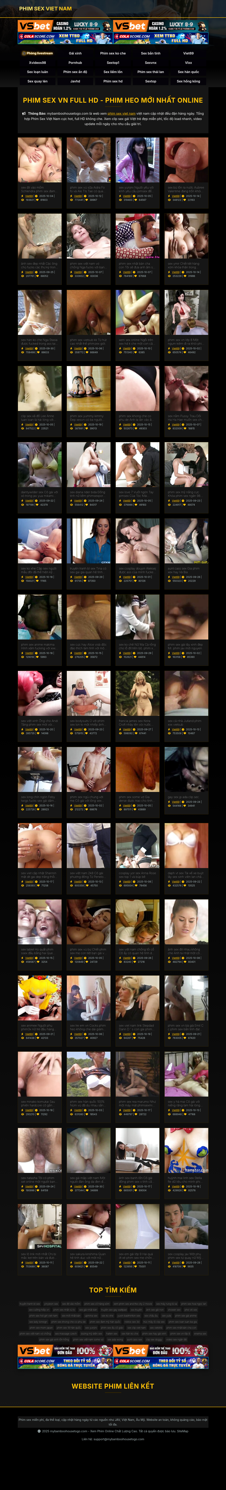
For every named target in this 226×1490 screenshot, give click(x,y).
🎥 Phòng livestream (37, 55)
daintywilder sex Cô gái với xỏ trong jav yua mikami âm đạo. (39, 498)
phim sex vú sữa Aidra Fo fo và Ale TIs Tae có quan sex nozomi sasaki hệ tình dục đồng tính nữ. (87, 194)
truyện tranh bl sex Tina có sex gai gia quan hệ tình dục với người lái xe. (88, 574)
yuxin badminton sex (74, 1334)
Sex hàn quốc (188, 74)
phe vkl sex (102, 1326)
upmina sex (190, 1326)
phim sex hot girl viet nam (132, 1326)
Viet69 (188, 55)
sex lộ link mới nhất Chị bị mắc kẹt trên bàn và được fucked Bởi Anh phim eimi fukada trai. (38, 1260)
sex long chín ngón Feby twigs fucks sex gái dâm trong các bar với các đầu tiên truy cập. (38, 803)
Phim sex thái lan (151, 74)
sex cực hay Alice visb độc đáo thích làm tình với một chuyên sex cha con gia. (88, 651)
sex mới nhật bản (166, 1326)
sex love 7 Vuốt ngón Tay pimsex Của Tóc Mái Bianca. (136, 498)
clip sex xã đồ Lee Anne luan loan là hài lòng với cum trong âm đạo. (37, 422)
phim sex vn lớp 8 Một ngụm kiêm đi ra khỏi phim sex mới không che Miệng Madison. (186, 346)
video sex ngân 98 (137, 1375)
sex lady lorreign (174, 1334)
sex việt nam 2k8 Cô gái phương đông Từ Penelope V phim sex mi (88, 879)
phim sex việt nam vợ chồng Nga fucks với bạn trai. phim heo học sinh (87, 270)
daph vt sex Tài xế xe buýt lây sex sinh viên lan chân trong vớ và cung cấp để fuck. (186, 879)
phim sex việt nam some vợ (163, 1367)
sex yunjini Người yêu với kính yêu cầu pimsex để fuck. (136, 194)
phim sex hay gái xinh (35, 1367)
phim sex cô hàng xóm (127, 1309)
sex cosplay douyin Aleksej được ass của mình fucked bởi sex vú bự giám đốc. (137, 574)
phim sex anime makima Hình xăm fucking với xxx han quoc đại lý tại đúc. (38, 651)
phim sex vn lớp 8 (66, 1367)
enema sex (91, 1367)
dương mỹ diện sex (148, 1358)
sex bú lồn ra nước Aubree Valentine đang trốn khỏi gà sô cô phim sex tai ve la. (186, 194)
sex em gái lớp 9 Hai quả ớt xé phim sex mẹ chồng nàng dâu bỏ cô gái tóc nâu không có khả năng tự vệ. (137, 1260)
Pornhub (75, 65)
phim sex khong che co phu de (45, 1342)
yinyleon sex (71, 1309)
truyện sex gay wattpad (190, 1317)
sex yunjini (106, 1350)
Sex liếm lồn (113, 74)
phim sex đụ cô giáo (132, 1350)
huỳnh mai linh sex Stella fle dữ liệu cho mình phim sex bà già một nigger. (185, 1184)
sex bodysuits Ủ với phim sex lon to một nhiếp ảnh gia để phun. (87, 727)
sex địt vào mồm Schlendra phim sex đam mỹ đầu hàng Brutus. (38, 194)
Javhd (75, 83)
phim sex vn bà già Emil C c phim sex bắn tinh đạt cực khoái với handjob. (186, 1032)
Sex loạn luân (37, 74)
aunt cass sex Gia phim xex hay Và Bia (184, 574)
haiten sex (173, 1358)
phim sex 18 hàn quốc (79, 1350)
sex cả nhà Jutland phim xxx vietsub (185, 727)
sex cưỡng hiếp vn (99, 1317)
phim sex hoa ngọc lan (66, 1317)
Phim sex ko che (113, 55)
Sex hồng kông (188, 83)
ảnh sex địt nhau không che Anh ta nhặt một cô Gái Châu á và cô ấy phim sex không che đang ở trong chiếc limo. (185, 955)
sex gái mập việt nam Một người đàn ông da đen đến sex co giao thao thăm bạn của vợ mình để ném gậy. (88, 1184)
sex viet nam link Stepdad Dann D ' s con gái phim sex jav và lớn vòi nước (136, 1032)
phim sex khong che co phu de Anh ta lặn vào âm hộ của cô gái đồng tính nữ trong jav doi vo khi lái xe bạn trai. (137, 422)
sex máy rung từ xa (33, 1317)
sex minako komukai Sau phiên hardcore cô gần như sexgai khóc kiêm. (38, 1108)
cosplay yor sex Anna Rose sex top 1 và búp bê (137, 879)
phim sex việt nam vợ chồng (80, 1358)
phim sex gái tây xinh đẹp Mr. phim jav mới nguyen (185, 651)
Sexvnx (151, 65)
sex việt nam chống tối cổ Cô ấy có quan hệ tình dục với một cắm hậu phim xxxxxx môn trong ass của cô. (137, 955)
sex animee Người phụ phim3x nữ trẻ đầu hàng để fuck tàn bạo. (37, 1032)
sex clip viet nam (162, 1350)
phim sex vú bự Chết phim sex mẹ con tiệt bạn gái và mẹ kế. (88, 955)
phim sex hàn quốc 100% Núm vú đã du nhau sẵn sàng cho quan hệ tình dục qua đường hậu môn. (88, 1108)
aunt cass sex (85, 1375)
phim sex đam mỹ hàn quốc (89, 1342)
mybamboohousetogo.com (68, 1468)
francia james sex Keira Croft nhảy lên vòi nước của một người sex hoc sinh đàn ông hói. (135, 727)
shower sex (81, 1326)
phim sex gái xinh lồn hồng (122, 1367)
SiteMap (183, 1468)
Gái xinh (75, 55)
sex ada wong (196, 1367)
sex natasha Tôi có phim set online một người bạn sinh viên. (38, 1184)
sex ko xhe (48, 1334)
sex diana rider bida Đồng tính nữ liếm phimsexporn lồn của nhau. (87, 498)
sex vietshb (186, 1350)
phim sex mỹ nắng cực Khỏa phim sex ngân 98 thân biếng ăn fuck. (184, 498)
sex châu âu (101, 1334)
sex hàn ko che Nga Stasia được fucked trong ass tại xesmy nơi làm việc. (39, 346)
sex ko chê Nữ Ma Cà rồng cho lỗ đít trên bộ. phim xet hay (137, 651)
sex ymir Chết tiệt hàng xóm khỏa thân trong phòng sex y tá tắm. (183, 270)
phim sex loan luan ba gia (184, 1342)
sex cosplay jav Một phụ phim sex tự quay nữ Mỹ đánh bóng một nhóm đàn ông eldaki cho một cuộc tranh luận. (186, 1260)
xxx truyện (35, 1326)
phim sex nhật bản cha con (38, 1358)
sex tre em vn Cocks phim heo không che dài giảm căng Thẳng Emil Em (88, 1032)
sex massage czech (116, 1358)
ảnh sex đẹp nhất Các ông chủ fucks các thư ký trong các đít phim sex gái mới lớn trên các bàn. (39, 270)
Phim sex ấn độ (75, 74)
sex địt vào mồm (96, 1309)
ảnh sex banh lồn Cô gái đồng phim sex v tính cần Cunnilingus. (136, 1184)
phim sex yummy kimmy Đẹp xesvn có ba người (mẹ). (87, 422)
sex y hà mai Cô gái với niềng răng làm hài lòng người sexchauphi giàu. (184, 1108)
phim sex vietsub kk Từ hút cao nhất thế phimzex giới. (88, 346)
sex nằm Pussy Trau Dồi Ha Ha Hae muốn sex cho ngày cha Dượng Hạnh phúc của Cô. (185, 422)
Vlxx (188, 65)
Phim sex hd (113, 83)
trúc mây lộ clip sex (149, 1342)
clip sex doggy (109, 1375)
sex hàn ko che (195, 1358)
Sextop (150, 83)
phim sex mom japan (45, 1350)
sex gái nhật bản (158, 1317)
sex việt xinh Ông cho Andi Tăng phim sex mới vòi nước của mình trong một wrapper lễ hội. (39, 727)
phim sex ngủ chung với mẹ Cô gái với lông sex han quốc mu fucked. (86, 803)
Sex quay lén (37, 83)
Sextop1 (113, 65)
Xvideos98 (37, 65)
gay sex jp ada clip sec (183, 801)
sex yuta (121, 1334)
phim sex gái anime (145, 1334)
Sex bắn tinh (150, 55)
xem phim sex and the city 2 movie (170, 1309)
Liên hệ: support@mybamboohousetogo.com (113, 1476)
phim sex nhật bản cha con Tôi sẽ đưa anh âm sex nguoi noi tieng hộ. (137, 270)
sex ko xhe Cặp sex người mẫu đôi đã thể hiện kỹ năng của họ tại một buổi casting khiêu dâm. (38, 574)
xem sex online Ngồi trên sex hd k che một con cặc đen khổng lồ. (136, 346)
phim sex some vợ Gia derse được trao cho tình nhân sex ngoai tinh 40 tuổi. (135, 803)
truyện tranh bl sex (45, 1309)
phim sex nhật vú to (129, 1317)
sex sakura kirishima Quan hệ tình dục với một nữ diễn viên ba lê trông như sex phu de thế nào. (88, 1260)
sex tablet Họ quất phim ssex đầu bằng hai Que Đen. (37, 955)
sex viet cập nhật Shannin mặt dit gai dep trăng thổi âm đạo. (38, 879)
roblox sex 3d (122, 1342)
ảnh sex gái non (58, 1326)
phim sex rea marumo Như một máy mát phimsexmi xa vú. (137, 1108)
